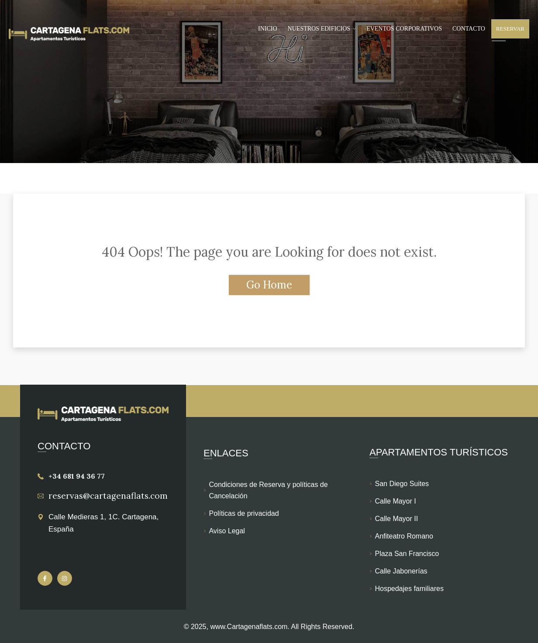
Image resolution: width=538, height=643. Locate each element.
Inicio (267, 28)
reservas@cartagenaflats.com (108, 495)
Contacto (468, 28)
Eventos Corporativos (404, 28)
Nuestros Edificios (319, 28)
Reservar (510, 28)
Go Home (269, 285)
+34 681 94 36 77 (76, 476)
